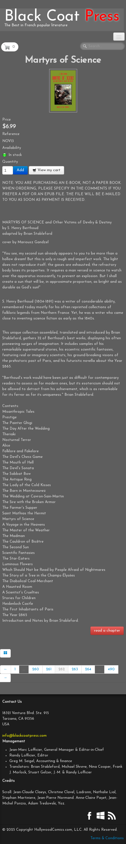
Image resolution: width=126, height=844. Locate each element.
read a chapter (107, 630)
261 (48, 669)
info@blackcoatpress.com (24, 736)
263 (75, 669)
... (24, 669)
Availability (11, 148)
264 (88, 669)
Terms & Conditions (107, 838)
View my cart (46, 170)
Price (6, 119)
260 (35, 669)
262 (61, 669)
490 (111, 669)
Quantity (10, 162)
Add (20, 170)
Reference (10, 134)
